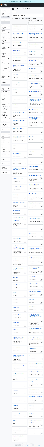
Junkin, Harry (15, 405)
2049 (35, 445)
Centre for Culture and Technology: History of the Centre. (35, 338)
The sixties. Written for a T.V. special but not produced (18, 338)
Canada (5, 134)
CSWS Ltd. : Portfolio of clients (35, 91)
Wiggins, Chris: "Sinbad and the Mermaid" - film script (19, 137)
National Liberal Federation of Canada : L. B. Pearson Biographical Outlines (34, 118)
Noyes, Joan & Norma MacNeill (35, 291)
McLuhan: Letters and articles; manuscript (18, 66)
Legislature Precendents (33, 166)
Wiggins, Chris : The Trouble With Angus (35, 194)
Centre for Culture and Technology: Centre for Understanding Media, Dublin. (18, 247)
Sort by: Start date (29, 20)
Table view (33, 18)
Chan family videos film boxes (18, 128)
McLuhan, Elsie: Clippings (34, 44)
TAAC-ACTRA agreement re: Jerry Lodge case (35, 329)
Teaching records (16, 307)
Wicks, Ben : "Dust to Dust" (18, 398)
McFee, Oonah (15, 105)
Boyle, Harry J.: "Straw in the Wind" (35, 371)
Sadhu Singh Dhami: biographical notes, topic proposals (19, 169)
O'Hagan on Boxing (16, 210)
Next (39, 445)
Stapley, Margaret (32, 68)
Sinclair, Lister (15, 74)
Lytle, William (15, 277)
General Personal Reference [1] (19, 202)
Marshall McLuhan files (17, 42)
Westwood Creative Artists (5, 115)
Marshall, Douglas (16, 284)
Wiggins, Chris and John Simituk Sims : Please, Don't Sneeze (35, 100)
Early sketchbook (32, 51)
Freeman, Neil (15, 299)
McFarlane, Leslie (32, 144)
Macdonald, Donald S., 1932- (5, 88)
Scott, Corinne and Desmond (18, 186)
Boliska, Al (14, 420)
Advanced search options (19, 15)
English (5, 17)
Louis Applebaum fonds (5, 76)
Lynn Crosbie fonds (32, 211)
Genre (3, 163)
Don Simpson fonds (5, 64)
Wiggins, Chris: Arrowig (33, 109)
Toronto (5, 149)
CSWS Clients (15, 329)
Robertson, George (16, 413)
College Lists (31, 129)
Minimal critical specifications (18, 436)
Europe (5, 141)
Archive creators (4, 81)
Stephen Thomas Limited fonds (5, 58)
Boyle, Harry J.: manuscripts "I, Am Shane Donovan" (35, 249)
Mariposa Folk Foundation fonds (5, 32)
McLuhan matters (16, 230)
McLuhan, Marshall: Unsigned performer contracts (18, 356)
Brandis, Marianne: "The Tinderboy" (33, 380)
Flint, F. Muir (31, 136)
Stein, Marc (5, 121)
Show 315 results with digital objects (36, 22)
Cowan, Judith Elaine (5, 92)
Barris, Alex (15, 383)
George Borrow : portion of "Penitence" (18, 34)
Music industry (32, 430)
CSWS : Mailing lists (32, 233)
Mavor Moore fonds (5, 68)
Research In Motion (5, 118)
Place (3, 129)
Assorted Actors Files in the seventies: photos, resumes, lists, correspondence (19, 219)
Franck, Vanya (15, 194)
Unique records (5, 14)
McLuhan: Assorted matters (34, 218)
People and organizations (5, 125)
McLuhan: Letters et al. (33, 226)
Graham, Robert (32, 306)
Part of (3, 20)
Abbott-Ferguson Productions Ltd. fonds (5, 26)
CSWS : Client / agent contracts (19, 428)
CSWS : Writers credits (17, 238)
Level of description (4, 167)
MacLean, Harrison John (33, 283)
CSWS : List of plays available (18, 178)
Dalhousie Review (32, 26)
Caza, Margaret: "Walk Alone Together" (18, 268)
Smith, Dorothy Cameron (34, 75)
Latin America (5, 147)
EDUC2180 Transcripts (17, 26)
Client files (15, 89)
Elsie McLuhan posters (17, 57)
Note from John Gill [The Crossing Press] (35, 397)
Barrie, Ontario (5, 151)
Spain (5, 145)
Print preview (15, 18)
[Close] (42, 1)
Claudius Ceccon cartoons (34, 389)
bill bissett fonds (5, 54)
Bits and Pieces (15, 390)
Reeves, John (31, 151)
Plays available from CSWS (34, 241)
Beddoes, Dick (31, 413)
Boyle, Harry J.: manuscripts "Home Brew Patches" (34, 267)
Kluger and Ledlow (32, 276)
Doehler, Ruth (31, 159)
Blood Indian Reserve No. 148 (5, 155)
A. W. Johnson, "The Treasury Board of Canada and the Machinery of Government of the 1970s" (35, 316)
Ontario (5, 143)
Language (4, 10)
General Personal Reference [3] (35, 203)
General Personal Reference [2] (19, 120)
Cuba (5, 137)
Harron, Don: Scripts (17, 160)
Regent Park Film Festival (5, 103)
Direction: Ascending (38, 20)
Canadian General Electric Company (5, 99)
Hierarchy (21, 18)
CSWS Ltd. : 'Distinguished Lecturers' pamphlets (34, 185)
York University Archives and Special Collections (5, 110)
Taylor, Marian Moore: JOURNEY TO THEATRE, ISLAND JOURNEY (35, 174)
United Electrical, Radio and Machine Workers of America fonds (5, 47)
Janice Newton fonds (17, 314)
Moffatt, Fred (5, 95)
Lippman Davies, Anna (17, 153)
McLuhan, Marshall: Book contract (19, 97)
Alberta (5, 139)
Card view (27, 18)
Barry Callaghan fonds (5, 72)
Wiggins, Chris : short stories (18, 112)
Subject (3, 159)
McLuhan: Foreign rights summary (35, 363)
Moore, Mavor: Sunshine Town (35, 83)
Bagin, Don (15, 292)
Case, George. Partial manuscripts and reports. (35, 421)
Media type (4, 172)
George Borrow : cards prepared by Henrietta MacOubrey (35, 34)
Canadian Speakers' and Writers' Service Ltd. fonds (5, 39)
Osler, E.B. (14, 145)
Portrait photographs (17, 82)
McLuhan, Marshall (16, 50)
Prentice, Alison (16, 322)
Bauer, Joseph (31, 299)
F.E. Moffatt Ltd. (5, 106)
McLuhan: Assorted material (34, 355)
